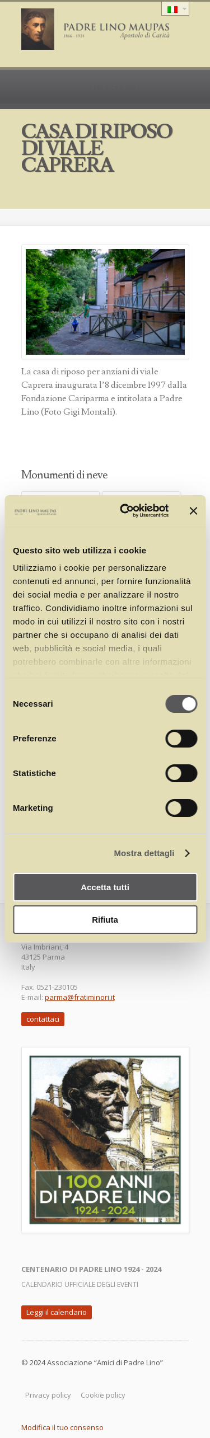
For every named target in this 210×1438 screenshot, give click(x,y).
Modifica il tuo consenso (62, 1427)
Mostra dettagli (144, 853)
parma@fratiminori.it (80, 997)
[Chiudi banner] (193, 511)
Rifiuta (105, 919)
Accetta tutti (105, 887)
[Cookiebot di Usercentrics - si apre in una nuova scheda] (125, 511)
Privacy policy (48, 1395)
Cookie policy (103, 1395)
